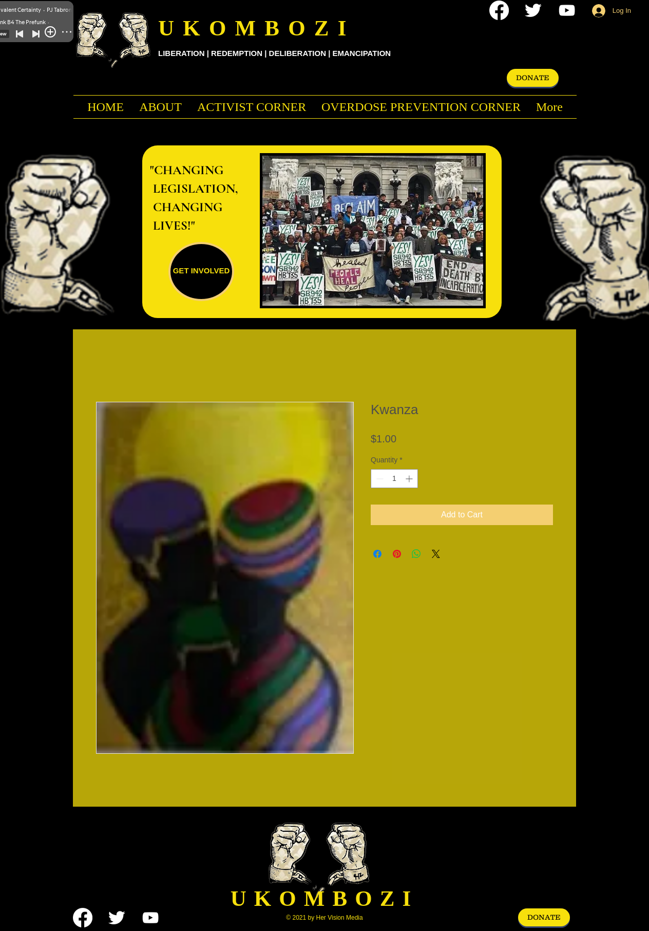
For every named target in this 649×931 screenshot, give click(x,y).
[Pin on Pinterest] (397, 554)
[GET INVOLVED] (201, 271)
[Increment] (410, 479)
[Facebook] (499, 10)
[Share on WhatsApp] (416, 554)
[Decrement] (378, 479)
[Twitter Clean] (533, 10)
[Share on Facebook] (377, 554)
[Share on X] (436, 554)
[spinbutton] (394, 479)
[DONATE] (533, 78)
